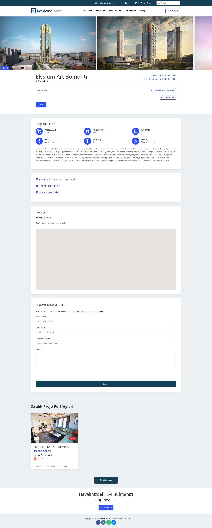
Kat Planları (56, 179)
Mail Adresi (41, 327)
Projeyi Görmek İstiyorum (162, 90)
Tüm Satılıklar (106, 480)
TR (137, 3)
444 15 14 (125, 3)
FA (148, 3)
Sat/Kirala (173, 11)
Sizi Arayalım (106, 507)
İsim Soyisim (41, 317)
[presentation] (56, 373)
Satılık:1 (40, 104)
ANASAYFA (87, 11)
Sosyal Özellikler (47, 192)
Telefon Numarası (44, 338)
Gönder (106, 384)
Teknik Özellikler (48, 186)
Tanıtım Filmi (168, 97)
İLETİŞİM (143, 11)
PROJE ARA (100, 11)
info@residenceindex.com (102, 3)
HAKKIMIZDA (130, 11)
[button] (86, 67)
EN (143, 3)
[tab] (106, 179)
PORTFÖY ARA (115, 11)
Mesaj (39, 349)
